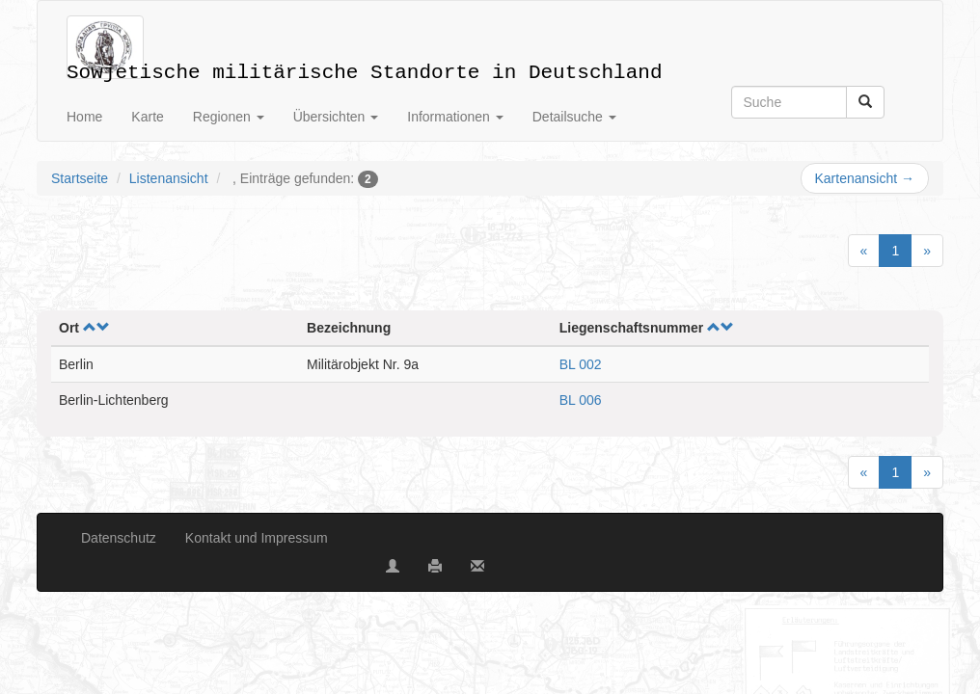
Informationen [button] (455, 116)
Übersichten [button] (336, 116)
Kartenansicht (865, 178)
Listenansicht (168, 178)
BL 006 (580, 400)
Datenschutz (118, 538)
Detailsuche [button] (574, 116)
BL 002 (580, 364)
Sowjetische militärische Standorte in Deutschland (364, 69)
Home (84, 116)
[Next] (927, 250)
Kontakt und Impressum (256, 538)
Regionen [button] (228, 116)
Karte (147, 116)
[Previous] (864, 250)
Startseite (79, 178)
